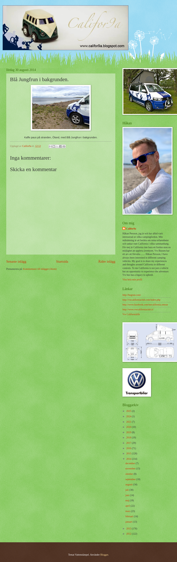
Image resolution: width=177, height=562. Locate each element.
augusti (129, 484)
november (131, 468)
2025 (129, 411)
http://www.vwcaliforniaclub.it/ (138, 309)
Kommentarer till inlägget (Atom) (39, 269)
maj (128, 500)
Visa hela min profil (132, 279)
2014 (129, 459)
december (131, 463)
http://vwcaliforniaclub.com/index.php (141, 299)
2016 (129, 448)
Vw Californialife (131, 314)
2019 (129, 432)
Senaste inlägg (16, 261)
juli (127, 490)
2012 (129, 533)
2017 (129, 443)
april (128, 505)
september (131, 479)
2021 (129, 421)
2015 (129, 453)
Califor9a (131, 228)
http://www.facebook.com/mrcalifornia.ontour (145, 304)
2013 (129, 528)
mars (128, 511)
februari (130, 516)
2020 (129, 427)
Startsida (62, 261)
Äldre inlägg (106, 261)
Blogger (104, 554)
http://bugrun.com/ (131, 295)
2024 (129, 416)
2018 (129, 437)
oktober (130, 474)
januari (129, 521)
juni (128, 495)
